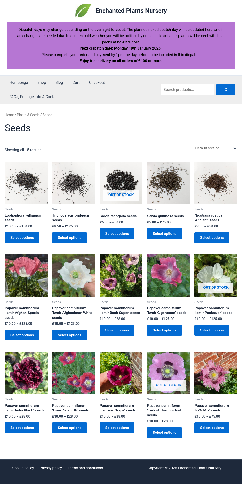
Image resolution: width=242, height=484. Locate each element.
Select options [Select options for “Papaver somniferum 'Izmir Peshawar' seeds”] (214, 333)
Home (9, 115)
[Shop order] (214, 148)
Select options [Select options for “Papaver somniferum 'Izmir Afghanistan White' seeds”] (71, 338)
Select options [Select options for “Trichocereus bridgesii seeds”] (71, 239)
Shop (39, 82)
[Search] (225, 89)
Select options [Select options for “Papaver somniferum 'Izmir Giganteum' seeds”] (166, 333)
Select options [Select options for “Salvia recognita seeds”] (119, 234)
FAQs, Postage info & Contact (33, 96)
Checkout (88, 82)
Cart (69, 82)
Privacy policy (50, 468)
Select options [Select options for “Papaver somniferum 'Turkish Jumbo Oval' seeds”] (166, 438)
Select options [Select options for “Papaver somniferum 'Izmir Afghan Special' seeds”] (24, 338)
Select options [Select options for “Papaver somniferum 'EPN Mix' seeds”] (214, 433)
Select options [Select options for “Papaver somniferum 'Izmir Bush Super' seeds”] (119, 333)
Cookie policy (24, 468)
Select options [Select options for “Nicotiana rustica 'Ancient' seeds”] (214, 239)
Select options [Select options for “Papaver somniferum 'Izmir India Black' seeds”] (24, 433)
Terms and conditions (84, 468)
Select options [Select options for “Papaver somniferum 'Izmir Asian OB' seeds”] (71, 433)
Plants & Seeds (28, 115)
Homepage (18, 82)
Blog (54, 82)
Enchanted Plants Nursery (131, 10)
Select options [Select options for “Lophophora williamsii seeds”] (24, 239)
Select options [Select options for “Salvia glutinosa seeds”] (166, 234)
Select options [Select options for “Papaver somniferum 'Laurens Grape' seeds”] (119, 433)
